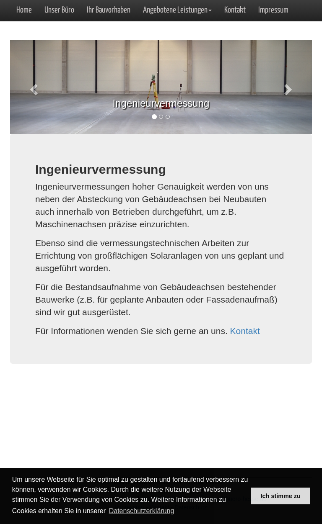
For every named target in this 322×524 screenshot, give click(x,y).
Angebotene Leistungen (177, 10)
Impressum (273, 10)
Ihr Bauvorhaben (108, 10)
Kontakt (235, 10)
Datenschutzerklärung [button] (141, 510)
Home (24, 10)
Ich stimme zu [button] (281, 496)
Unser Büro (59, 10)
